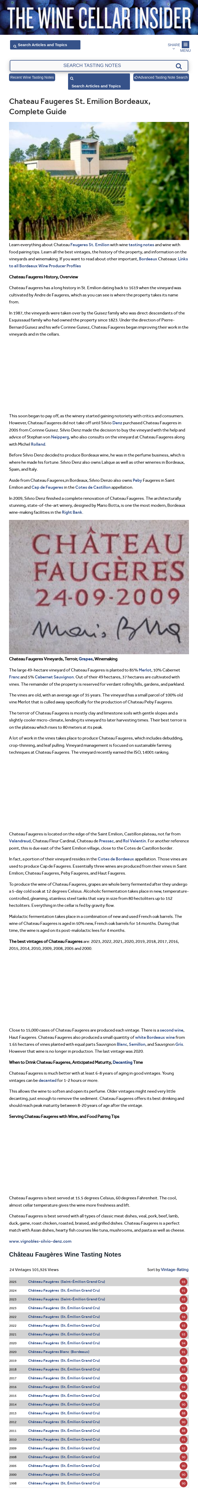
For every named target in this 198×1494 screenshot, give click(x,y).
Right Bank (72, 512)
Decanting (122, 1062)
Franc (14, 676)
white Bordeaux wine (155, 1037)
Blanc (122, 1044)
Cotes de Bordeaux (116, 858)
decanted (47, 1080)
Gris (179, 1044)
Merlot (145, 670)
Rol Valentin (134, 840)
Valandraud (20, 840)
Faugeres (79, 244)
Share (174, 45)
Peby (137, 480)
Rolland (38, 444)
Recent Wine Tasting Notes (32, 77)
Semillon (137, 1044)
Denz (117, 422)
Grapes (86, 658)
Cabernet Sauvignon (54, 676)
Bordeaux (148, 258)
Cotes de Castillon (93, 487)
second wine (171, 1030)
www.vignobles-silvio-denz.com (40, 1241)
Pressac (106, 840)
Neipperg (60, 436)
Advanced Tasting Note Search (161, 77)
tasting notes (141, 244)
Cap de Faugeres (47, 487)
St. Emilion (99, 244)
